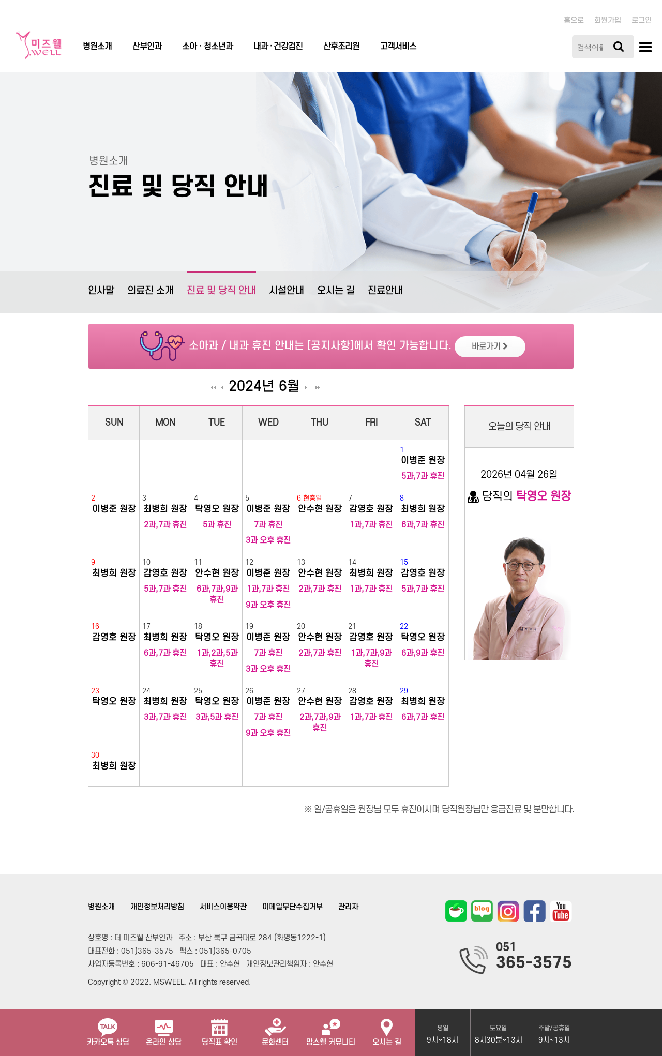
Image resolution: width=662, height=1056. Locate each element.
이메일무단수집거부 (292, 906)
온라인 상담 (164, 1028)
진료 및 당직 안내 (221, 283)
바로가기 (490, 346)
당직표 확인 (219, 1028)
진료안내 (385, 290)
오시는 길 (336, 290)
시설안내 (286, 290)
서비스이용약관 (223, 906)
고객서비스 (398, 46)
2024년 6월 (264, 387)
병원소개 (97, 46)
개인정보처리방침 (157, 906)
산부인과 (146, 46)
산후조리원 (341, 46)
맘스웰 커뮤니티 (330, 1028)
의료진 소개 (150, 290)
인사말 (101, 290)
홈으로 (574, 20)
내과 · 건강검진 (278, 46)
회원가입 (607, 20)
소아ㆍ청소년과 (207, 46)
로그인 (641, 20)
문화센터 (275, 1028)
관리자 (348, 906)
